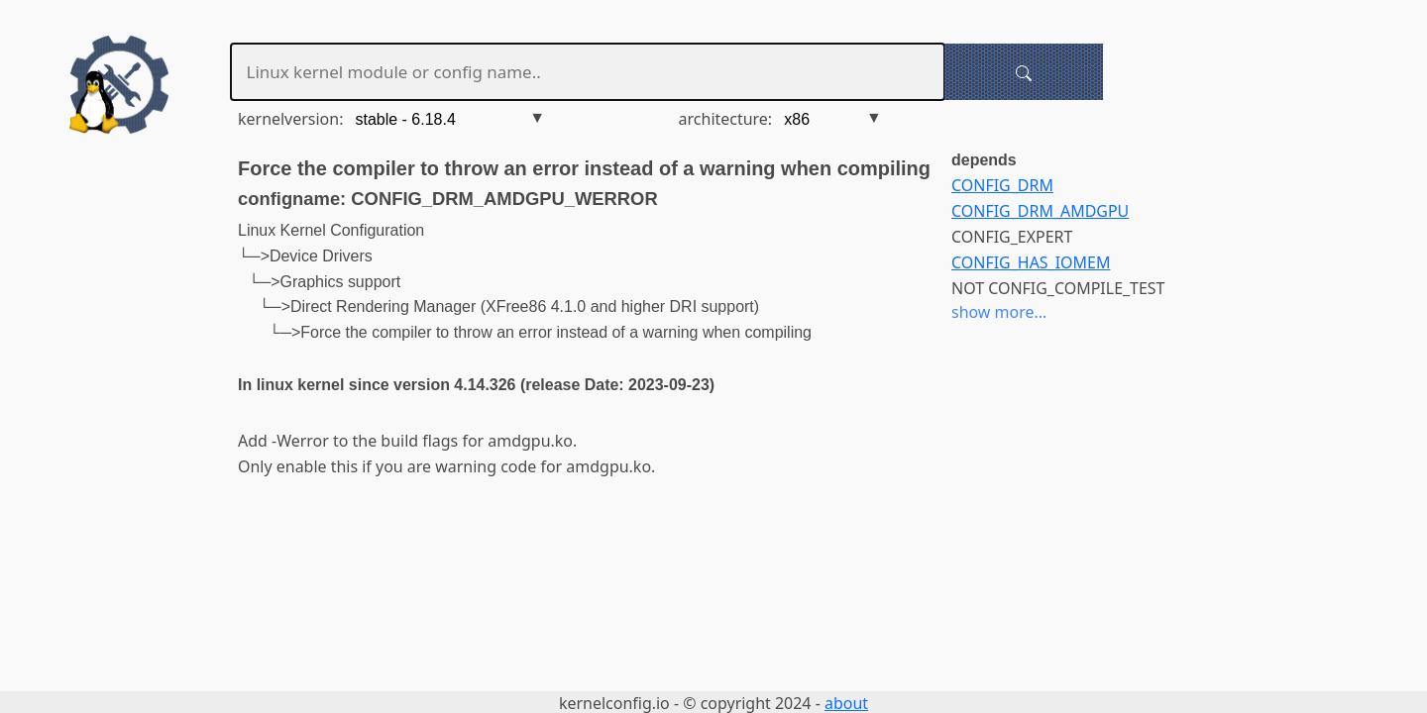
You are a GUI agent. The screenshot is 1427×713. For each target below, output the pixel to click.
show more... (998, 312)
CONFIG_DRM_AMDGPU (1040, 211)
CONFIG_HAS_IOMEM (1030, 262)
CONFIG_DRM (1002, 185)
